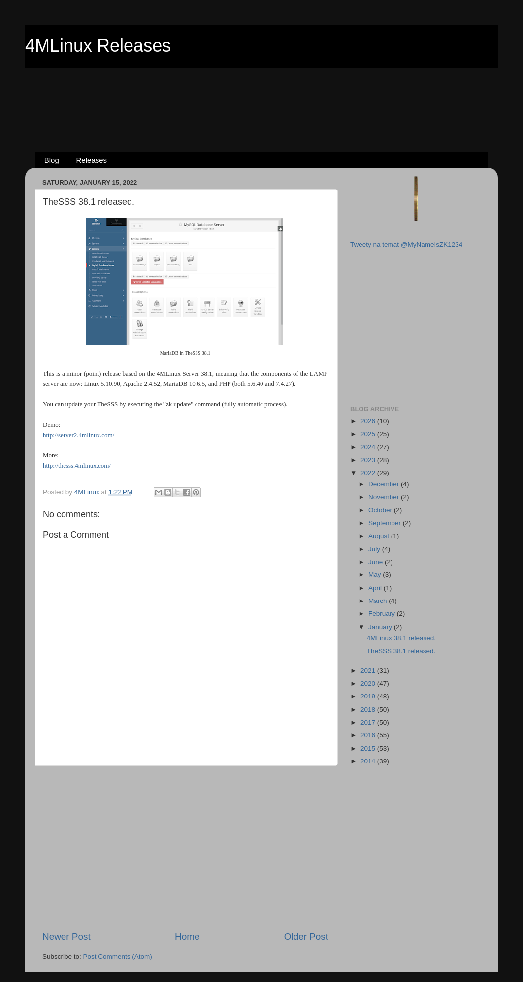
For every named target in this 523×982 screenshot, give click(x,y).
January (381, 627)
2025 (368, 434)
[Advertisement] (261, 94)
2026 (368, 421)
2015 (368, 748)
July (375, 549)
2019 (368, 696)
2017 (368, 722)
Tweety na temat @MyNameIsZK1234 (406, 244)
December (384, 484)
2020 (368, 683)
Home (187, 936)
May (375, 574)
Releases (91, 160)
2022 (368, 472)
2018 (368, 709)
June (376, 562)
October (381, 510)
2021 (368, 670)
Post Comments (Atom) (117, 956)
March (378, 600)
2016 (368, 735)
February (382, 613)
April (376, 588)
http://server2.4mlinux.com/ (78, 435)
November (384, 497)
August (379, 535)
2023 (368, 460)
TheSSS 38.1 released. (401, 651)
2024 (368, 447)
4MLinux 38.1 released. (401, 638)
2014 (368, 761)
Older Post (306, 936)
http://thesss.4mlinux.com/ (77, 465)
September (385, 523)
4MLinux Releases (98, 45)
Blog (51, 160)
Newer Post (66, 936)
